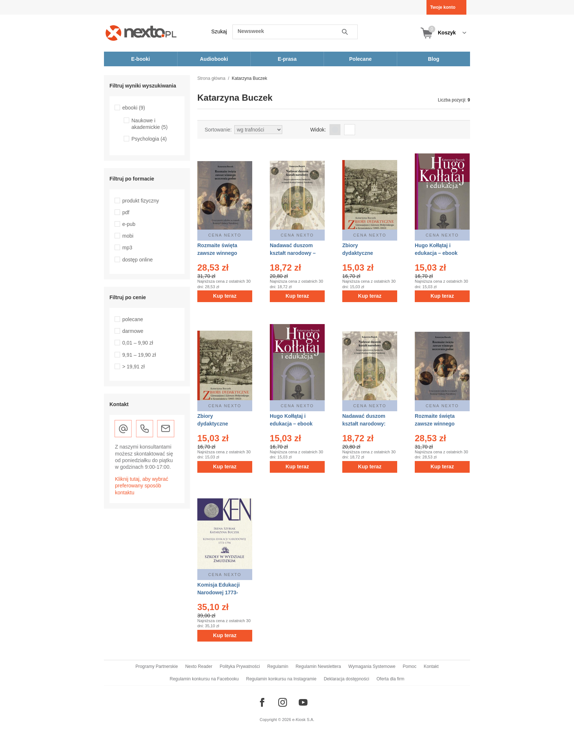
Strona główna (211, 78)
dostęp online (137, 260)
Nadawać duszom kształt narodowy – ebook (293, 253)
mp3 (127, 247)
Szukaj (219, 31)
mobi (127, 236)
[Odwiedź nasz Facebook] (262, 702)
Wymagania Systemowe (371, 666)
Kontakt (431, 666)
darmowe (133, 331)
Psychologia (149, 139)
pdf (125, 212)
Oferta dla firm (390, 678)
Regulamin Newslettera (318, 666)
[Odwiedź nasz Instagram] (282, 702)
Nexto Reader (198, 666)
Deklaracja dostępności (346, 678)
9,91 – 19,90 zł (139, 355)
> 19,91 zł (133, 366)
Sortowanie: (218, 130)
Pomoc (409, 666)
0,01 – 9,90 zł (137, 343)
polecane (132, 319)
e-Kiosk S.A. (303, 719)
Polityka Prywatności (240, 666)
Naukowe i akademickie (149, 124)
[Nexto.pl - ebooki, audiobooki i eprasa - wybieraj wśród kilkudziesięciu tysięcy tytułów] (141, 33)
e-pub (128, 224)
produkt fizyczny (140, 201)
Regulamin (277, 666)
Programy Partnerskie (156, 666)
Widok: (318, 130)
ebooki (133, 108)
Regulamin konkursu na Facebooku (204, 678)
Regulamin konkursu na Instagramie (281, 678)
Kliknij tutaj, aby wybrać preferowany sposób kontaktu (141, 485)
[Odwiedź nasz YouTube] (303, 702)
